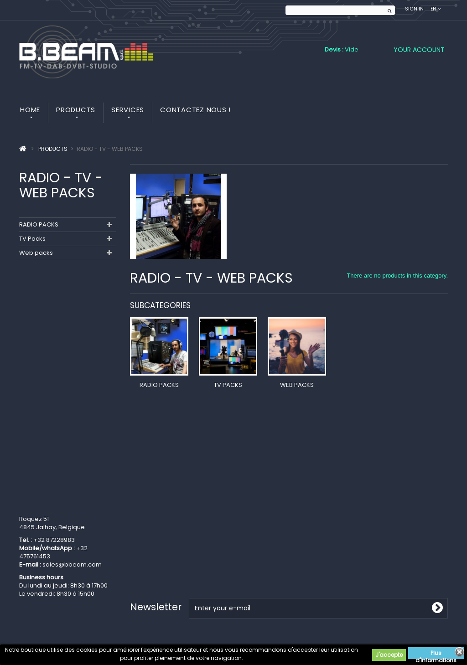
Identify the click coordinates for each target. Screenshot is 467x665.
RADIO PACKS (38, 224)
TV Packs (32, 238)
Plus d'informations (436, 654)
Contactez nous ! (195, 109)
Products (75, 109)
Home (30, 109)
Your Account (419, 49)
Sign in (414, 8)
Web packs (36, 252)
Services (127, 109)
